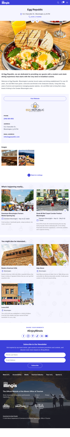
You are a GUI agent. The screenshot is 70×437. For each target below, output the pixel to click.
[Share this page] (37, 21)
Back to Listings (35, 175)
